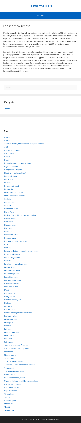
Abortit (7, 137)
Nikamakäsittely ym (12, 299)
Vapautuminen (10, 390)
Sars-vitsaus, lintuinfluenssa (16, 345)
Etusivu (7, 182)
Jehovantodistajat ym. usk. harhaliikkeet (21, 251)
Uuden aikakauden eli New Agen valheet (21, 381)
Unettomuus (9, 374)
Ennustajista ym (11, 176)
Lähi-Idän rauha (11, 286)
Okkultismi (9, 306)
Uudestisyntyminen (12, 384)
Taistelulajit (9, 358)
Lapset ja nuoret (11, 277)
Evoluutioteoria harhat (13, 192)
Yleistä (7, 407)
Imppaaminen (10, 238)
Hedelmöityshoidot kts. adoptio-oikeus (20, 215)
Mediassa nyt (10, 293)
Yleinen (7, 108)
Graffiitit (7, 205)
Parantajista (9, 309)
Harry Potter (9, 212)
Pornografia (9, 322)
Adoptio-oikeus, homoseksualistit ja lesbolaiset (24, 143)
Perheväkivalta (10, 316)
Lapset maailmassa (12, 280)
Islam (6, 244)
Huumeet (8, 228)
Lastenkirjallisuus (11, 283)
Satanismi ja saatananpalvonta (17, 348)
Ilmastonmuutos (11, 234)
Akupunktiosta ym (12, 150)
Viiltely (7, 397)
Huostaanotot (10, 225)
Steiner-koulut (10, 355)
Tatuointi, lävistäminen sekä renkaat (19, 364)
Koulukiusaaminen (12, 270)
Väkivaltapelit (10, 400)
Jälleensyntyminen (12, 257)
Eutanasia (8, 189)
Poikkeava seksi (10, 319)
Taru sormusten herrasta (15, 361)
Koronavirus (9, 267)
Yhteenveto (8, 403)
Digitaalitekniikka (11, 166)
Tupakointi (9, 368)
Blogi (6, 160)
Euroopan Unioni (11, 186)
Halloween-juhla (11, 208)
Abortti (7, 140)
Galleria (7, 199)
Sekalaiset (8, 351)
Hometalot (8, 221)
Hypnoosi (8, 231)
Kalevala (7, 260)
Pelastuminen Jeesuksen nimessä (18, 312)
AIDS (6, 147)
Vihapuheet (9, 394)
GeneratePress (53, 420)
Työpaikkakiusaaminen (14, 371)
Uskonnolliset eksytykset (14, 377)
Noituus (7, 303)
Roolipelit (8, 338)
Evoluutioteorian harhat (14, 195)
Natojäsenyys (10, 296)
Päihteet (7, 329)
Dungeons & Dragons (13, 169)
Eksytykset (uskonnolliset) (15, 173)
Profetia (7, 325)
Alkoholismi (9, 153)
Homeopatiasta (11, 218)
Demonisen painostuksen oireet (17, 163)
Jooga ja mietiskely (12, 254)
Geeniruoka (9, 202)
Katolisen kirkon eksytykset (15, 264)
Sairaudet (8, 342)
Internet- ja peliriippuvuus (15, 241)
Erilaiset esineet (11, 179)
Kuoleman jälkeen (11, 273)
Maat (6, 290)
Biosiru (7, 156)
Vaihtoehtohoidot (11, 387)
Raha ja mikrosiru (11, 332)
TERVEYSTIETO (40, 6)
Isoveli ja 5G (9, 247)
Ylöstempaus (9, 410)
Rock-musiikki (10, 335)
